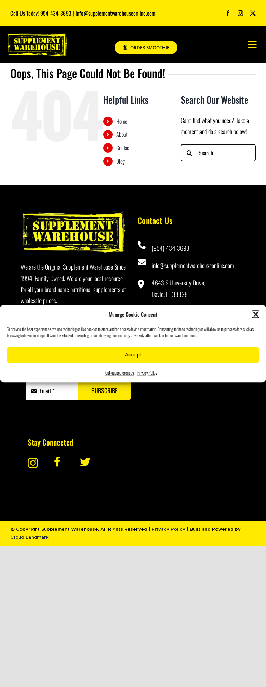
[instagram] (240, 13)
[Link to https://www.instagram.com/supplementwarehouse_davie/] (36, 463)
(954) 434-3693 (170, 248)
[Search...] (218, 152)
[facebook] (228, 13)
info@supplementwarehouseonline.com (193, 265)
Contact (123, 147)
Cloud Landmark (29, 537)
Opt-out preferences (119, 373)
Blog (120, 161)
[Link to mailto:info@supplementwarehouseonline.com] (141, 262)
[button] (255, 314)
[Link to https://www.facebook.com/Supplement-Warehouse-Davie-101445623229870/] (62, 462)
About (121, 134)
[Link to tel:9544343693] (141, 245)
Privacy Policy (147, 373)
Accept (133, 355)
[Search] (189, 152)
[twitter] (253, 13)
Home (121, 121)
